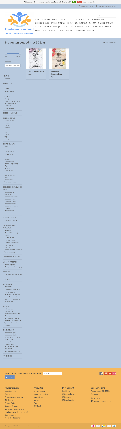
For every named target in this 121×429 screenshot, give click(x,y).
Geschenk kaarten (10, 292)
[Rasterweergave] (6, 62)
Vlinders (6, 134)
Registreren (66, 391)
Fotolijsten (7, 159)
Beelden (70, 19)
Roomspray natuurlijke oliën (13, 249)
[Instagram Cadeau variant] (114, 373)
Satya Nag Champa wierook (12, 320)
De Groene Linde (10, 240)
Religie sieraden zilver (11, 346)
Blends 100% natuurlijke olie (13, 233)
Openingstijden (10, 415)
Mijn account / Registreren (106, 6)
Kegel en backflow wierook (12, 313)
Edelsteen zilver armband (12, 337)
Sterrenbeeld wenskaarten (12, 297)
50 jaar (113, 43)
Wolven (6, 139)
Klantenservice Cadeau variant (16, 412)
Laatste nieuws (11, 391)
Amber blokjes (58, 19)
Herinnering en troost (72, 27)
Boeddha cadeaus (95, 19)
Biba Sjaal (7, 99)
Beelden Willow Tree (10, 91)
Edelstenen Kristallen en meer (81, 23)
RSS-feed (37, 406)
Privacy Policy (10, 403)
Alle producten (39, 391)
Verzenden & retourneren (14, 409)
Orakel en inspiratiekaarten (13, 274)
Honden (7, 123)
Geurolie (7, 247)
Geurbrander (8, 245)
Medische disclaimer (12, 418)
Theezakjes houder (10, 182)
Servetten (7, 173)
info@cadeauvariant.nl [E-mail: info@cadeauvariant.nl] (102, 401)
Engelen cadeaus (106, 23)
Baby (5, 146)
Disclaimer (9, 400)
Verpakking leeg (9, 252)
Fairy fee (7, 157)
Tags (108, 43)
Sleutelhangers (9, 108)
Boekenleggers (10, 151)
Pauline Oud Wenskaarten (12, 299)
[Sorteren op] (13, 65)
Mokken (7, 168)
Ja (73, 2)
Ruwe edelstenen (9, 210)
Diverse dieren (9, 121)
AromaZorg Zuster (10, 264)
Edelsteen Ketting (9, 203)
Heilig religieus (9, 161)
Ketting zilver (8, 342)
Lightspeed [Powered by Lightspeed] (40, 426)
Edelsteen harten (9, 199)
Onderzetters (8, 170)
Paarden (7, 127)
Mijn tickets (66, 397)
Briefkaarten (8, 286)
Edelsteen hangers (10, 201)
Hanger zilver (8, 339)
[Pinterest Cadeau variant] (106, 373)
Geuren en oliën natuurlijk (47, 27)
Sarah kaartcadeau (36, 72)
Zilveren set (8, 349)
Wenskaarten (41, 30)
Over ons (8, 394)
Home (37, 19)
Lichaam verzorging (94, 27)
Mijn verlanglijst (68, 400)
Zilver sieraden (66, 30)
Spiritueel (109, 27)
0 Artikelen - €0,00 (85, 6)
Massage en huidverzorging (13, 267)
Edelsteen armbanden (11, 197)
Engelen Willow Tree (10, 220)
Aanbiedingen (39, 397)
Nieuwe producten (41, 394)
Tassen (6, 177)
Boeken (6, 149)
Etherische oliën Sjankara (12, 242)
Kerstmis (46, 19)
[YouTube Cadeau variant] (110, 373)
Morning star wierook (11, 316)
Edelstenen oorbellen (11, 206)
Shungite (7, 208)
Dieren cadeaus (42, 23)
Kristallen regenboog (11, 163)
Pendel (6, 277)
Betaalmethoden (11, 406)
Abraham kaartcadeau (56, 73)
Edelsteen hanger (9, 332)
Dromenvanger (9, 154)
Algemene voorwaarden (14, 397)
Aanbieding (80, 30)
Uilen (6, 132)
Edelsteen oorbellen (10, 335)
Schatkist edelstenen (10, 213)
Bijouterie (80, 19)
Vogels (6, 137)
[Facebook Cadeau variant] (101, 373)
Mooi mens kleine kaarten (12, 294)
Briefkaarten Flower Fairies (13, 289)
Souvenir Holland (9, 175)
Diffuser (6, 235)
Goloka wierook (9, 309)
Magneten (7, 166)
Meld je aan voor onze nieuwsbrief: (23, 373)
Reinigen (7, 279)
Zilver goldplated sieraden (12, 351)
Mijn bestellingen (68, 394)
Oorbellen (7, 106)
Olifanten (7, 125)
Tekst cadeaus (8, 180)
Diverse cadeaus (58, 23)
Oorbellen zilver (9, 344)
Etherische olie (9, 237)
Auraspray (7, 230)
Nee (79, 2)
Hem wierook (8, 311)
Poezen (6, 130)
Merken (90, 30)
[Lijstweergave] (9, 62)
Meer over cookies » (90, 2)
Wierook (53, 30)
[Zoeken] (106, 16)
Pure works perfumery (11, 318)
